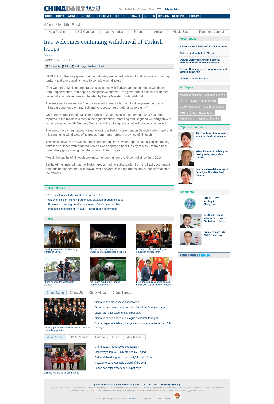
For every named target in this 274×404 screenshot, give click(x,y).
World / (50, 24)
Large (84, 66)
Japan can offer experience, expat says (118, 312)
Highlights (187, 191)
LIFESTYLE (104, 16)
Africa (158, 31)
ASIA (151, 9)
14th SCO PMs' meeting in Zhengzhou (212, 201)
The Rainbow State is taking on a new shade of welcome (212, 135)
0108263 (132, 399)
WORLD (73, 16)
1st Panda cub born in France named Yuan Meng (105, 283)
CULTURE (121, 16)
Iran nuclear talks (202, 112)
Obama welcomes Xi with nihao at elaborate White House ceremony (200, 61)
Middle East (69, 24)
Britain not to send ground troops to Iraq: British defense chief (84, 204)
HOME (49, 16)
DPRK (183, 100)
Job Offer (153, 384)
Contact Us (140, 384)
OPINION (163, 16)
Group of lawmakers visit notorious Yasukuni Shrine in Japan (130, 307)
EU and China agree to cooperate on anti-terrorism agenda (204, 70)
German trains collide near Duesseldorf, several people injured (108, 250)
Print (67, 66)
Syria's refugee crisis (203, 100)
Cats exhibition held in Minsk (197, 53)
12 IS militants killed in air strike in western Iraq (76, 195)
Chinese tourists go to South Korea (61, 372)
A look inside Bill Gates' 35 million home (203, 46)
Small (101, 66)
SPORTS (149, 16)
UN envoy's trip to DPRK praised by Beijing (120, 352)
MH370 (184, 112)
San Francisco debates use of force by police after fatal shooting (212, 172)
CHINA (60, 16)
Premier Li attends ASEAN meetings (214, 233)
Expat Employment (169, 384)
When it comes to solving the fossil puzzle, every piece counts (212, 154)
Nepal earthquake (208, 118)
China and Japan (215, 94)
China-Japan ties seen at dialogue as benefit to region (127, 318)
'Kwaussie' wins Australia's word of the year (120, 362)
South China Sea (214, 106)
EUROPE (130, 9)
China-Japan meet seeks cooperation (117, 302)
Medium (92, 66)
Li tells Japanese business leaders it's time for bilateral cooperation (67, 329)
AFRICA (141, 9)
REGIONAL (179, 16)
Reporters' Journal (211, 31)
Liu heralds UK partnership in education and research (151, 250)
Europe (138, 31)
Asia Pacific (57, 31)
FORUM (194, 16)
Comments (54, 66)
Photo (49, 218)
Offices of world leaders (194, 78)
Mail (77, 66)
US (121, 9)
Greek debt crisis (190, 106)
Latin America (114, 31)
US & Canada (84, 31)
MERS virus (187, 118)
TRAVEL (135, 16)
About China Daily (104, 384)
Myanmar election (190, 94)
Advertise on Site (124, 384)
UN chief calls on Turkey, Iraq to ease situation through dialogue (85, 199)
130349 (166, 399)
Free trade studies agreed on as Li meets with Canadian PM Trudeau (153, 283)
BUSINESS (87, 16)
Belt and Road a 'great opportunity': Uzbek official (124, 357)
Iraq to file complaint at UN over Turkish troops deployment (82, 208)
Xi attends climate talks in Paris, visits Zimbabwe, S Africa (214, 218)
